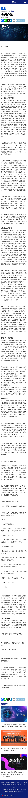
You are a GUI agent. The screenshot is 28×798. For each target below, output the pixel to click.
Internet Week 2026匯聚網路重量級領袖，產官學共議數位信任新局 (13, 749)
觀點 (12, 11)
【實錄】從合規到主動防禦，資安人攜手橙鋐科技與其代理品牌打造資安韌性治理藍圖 (14, 725)
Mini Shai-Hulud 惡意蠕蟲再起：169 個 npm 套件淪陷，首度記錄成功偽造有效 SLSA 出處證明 (12, 774)
